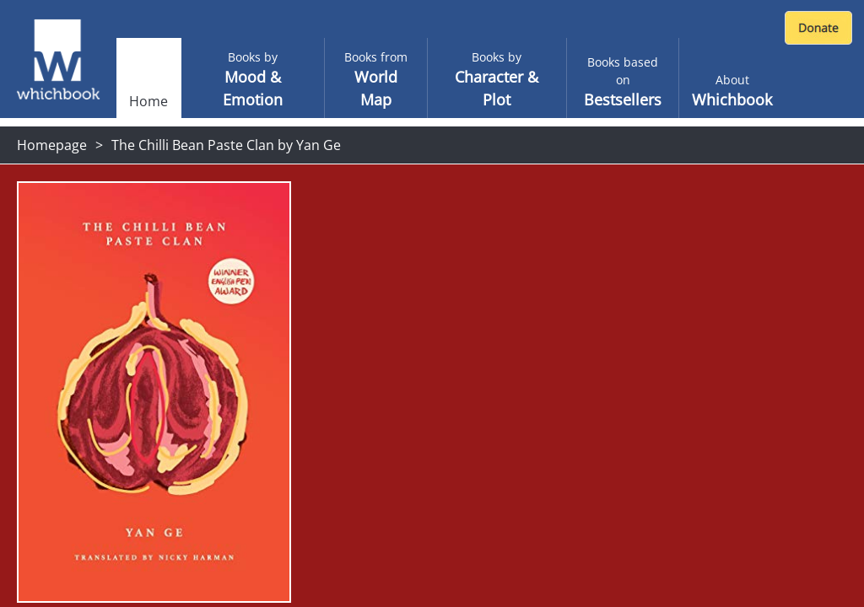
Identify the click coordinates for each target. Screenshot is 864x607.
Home (148, 101)
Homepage (52, 145)
